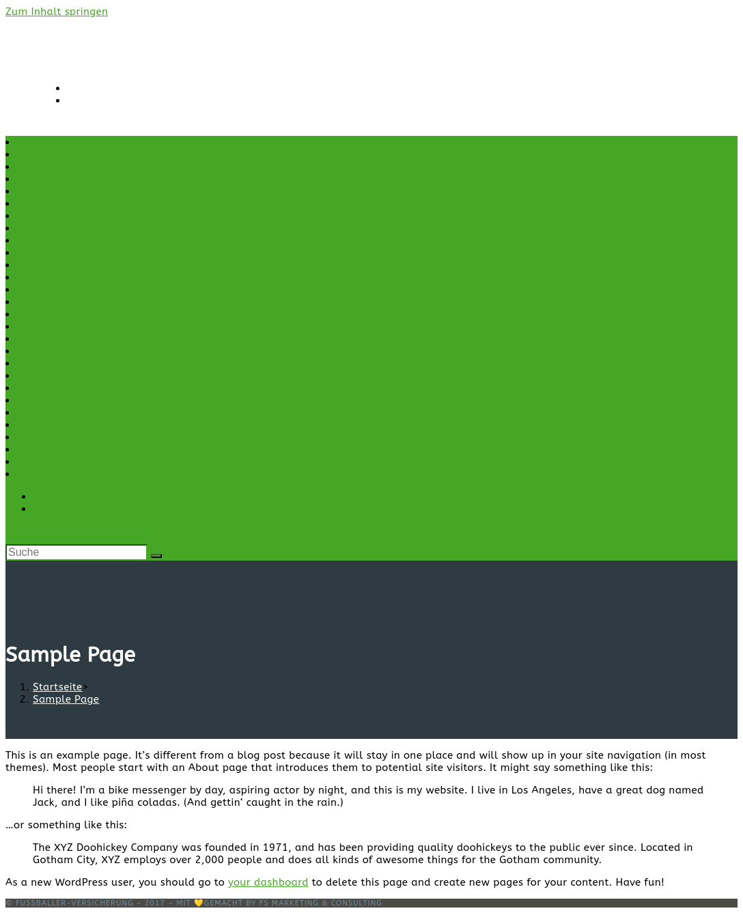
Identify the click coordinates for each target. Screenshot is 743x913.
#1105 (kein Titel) (65, 166)
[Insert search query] (76, 552)
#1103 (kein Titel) (65, 142)
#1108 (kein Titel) (65, 203)
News (33, 425)
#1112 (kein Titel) (65, 228)
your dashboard (268, 882)
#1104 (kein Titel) (65, 154)
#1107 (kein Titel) (65, 191)
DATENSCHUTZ (56, 339)
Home (34, 363)
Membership (50, 412)
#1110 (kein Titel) (65, 216)
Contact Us (47, 314)
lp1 (28, 400)
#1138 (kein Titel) (65, 253)
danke (35, 326)
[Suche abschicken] (156, 556)
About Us (43, 265)
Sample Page (53, 449)
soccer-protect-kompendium (93, 461)
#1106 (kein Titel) (65, 179)
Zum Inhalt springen (56, 11)
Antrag (37, 302)
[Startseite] (58, 687)
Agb (30, 277)
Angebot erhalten (64, 289)
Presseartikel (52, 437)
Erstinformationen (65, 351)
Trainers (40, 474)
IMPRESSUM (49, 388)
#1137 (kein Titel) (65, 240)
